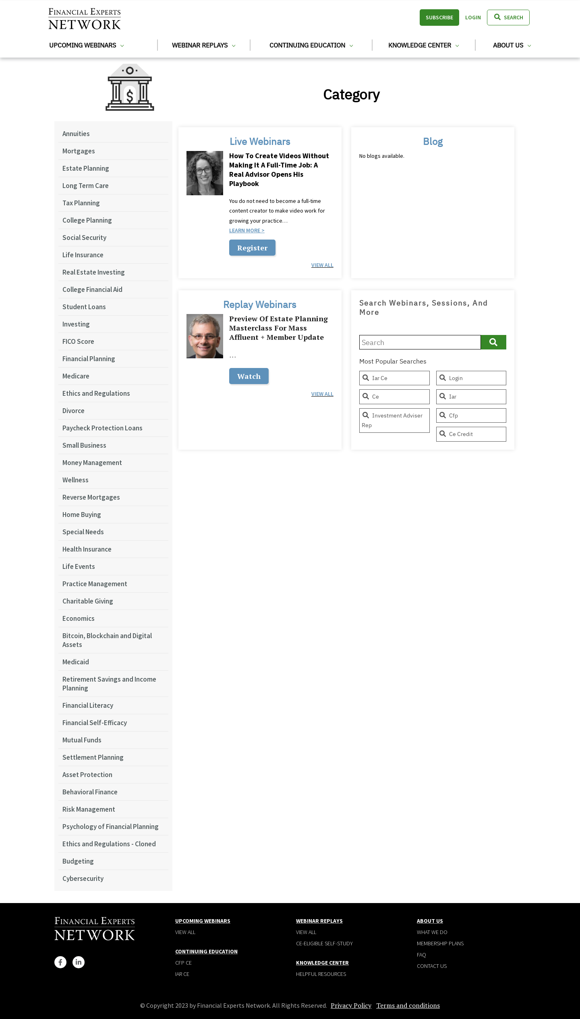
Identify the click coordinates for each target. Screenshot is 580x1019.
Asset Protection (87, 774)
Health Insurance (87, 549)
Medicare (75, 376)
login (451, 378)
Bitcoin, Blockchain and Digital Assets (107, 640)
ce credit (456, 434)
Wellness (75, 479)
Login (473, 17)
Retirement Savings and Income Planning (109, 683)
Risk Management (88, 809)
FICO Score (78, 341)
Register (252, 247)
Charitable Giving (87, 601)
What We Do (432, 932)
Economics (78, 618)
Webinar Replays (203, 45)
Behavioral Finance (90, 792)
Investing (76, 324)
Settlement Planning (93, 757)
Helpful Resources (321, 974)
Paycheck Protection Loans (102, 428)
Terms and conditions (408, 1005)
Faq (421, 954)
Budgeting (78, 861)
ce (370, 396)
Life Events (78, 566)
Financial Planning (88, 358)
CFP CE (183, 962)
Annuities (76, 133)
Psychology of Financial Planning (110, 826)
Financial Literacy (87, 705)
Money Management (92, 462)
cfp (448, 415)
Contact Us (432, 965)
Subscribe (439, 17)
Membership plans (440, 943)
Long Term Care (85, 185)
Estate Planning (85, 168)
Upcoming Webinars (86, 45)
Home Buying (81, 514)
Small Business (84, 445)
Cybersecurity (83, 878)
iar (447, 396)
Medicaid (75, 661)
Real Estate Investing (93, 272)
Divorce (73, 410)
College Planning (87, 220)
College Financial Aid (92, 289)
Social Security (84, 237)
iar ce (374, 378)
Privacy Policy (351, 1005)
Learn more (244, 230)
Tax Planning (81, 202)
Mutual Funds (82, 740)
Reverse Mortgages (91, 497)
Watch (249, 376)
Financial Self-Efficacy (94, 722)
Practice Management (94, 583)
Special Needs (83, 531)
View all (185, 932)
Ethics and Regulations (96, 393)
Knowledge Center (423, 45)
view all (322, 265)
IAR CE (182, 974)
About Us (512, 45)
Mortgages (78, 151)
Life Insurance (83, 254)
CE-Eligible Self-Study (324, 943)
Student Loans (84, 306)
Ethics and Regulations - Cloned (109, 843)
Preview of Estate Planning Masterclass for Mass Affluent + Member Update (278, 328)
